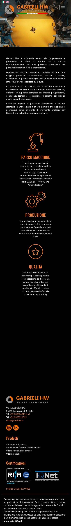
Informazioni (10, 521)
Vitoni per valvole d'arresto (19, 450)
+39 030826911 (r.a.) (20, 414)
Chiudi (19, 521)
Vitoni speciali (12, 453)
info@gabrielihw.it (14, 420)
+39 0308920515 (18, 417)
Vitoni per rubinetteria (16, 444)
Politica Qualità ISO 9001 (18, 488)
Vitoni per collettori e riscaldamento (23, 447)
